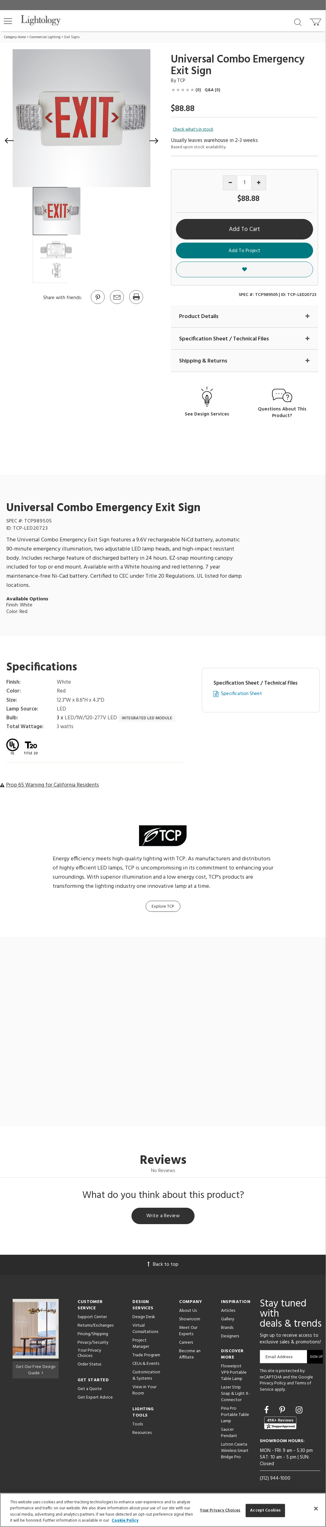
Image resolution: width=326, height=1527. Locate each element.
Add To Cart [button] (244, 229)
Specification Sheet (241, 694)
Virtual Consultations (145, 1329)
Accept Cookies (265, 1510)
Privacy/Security (93, 1343)
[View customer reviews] (280, 1424)
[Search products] (297, 21)
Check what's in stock (193, 129)
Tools (137, 1425)
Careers (186, 1343)
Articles (228, 1311)
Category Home (15, 37)
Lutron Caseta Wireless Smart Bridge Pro (234, 1452)
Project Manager (140, 1344)
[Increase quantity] (258, 182)
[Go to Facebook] (267, 1412)
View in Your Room (144, 1391)
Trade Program (146, 1356)
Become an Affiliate (190, 1355)
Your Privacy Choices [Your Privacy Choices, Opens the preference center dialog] (220, 1510)
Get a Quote (90, 1390)
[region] (163, 1510)
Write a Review (163, 1216)
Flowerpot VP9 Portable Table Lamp (234, 1373)
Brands (227, 1328)
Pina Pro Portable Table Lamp (235, 1416)
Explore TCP (163, 906)
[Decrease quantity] (230, 182)
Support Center (92, 1318)
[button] (8, 21)
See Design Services (207, 414)
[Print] (135, 303)
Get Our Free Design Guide (35, 1370)
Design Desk (143, 1318)
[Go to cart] (316, 20)
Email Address (279, 1357)
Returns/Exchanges (96, 1326)
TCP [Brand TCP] (181, 81)
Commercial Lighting (45, 37)
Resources (142, 1433)
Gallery (227, 1320)
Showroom (189, 1320)
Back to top (163, 1265)
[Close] (316, 1508)
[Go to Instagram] (299, 1412)
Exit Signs (71, 37)
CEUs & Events (145, 1364)
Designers (230, 1337)
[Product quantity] (244, 182)
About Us (188, 1311)
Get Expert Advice (95, 1398)
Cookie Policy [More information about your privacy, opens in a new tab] (125, 1520)
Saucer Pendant (229, 1434)
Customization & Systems (146, 1376)
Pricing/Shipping (93, 1335)
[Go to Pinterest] (97, 303)
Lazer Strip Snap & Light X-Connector (235, 1395)
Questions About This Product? (282, 413)
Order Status (89, 1365)
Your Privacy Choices (89, 1354)
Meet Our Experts (188, 1332)
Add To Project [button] (244, 251)
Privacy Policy (273, 1384)
